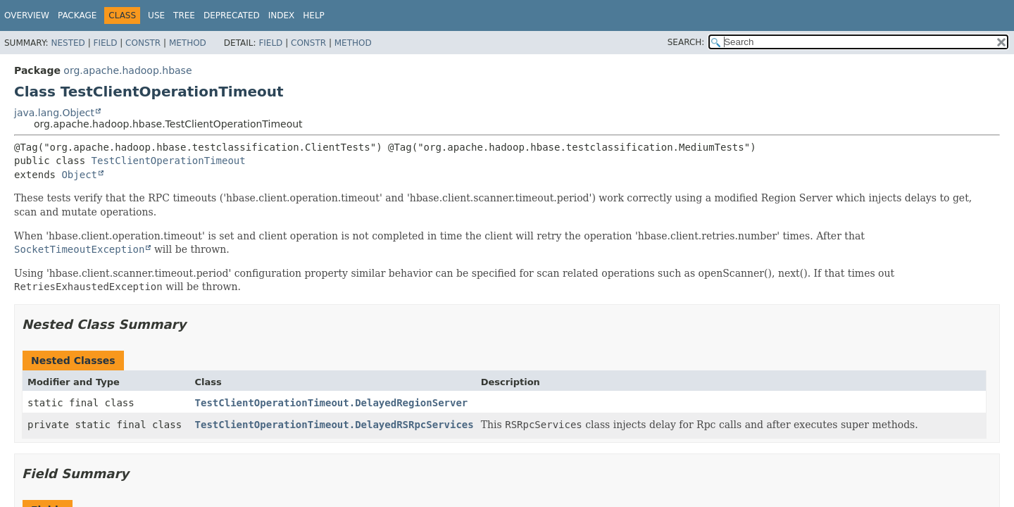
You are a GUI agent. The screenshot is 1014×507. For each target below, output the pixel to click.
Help (314, 15)
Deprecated (232, 15)
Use (156, 15)
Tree (184, 15)
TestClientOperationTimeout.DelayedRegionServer (331, 402)
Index (281, 15)
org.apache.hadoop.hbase (127, 70)
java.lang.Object (54, 112)
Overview (26, 15)
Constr (143, 43)
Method (187, 43)
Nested (67, 43)
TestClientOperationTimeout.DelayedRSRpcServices (334, 424)
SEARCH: (686, 42)
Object (79, 174)
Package (77, 15)
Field (105, 43)
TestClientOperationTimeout (169, 160)
